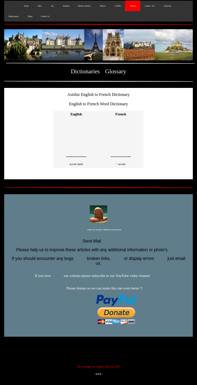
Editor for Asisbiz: (98, 230)
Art (52, 6)
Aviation (66, 6)
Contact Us (45, 16)
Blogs (29, 16)
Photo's (102, 6)
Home (26, 6)
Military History (84, 6)
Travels (132, 6)
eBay (39, 6)
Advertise (167, 6)
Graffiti (117, 6)
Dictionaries (85, 71)
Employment (13, 16)
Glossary (115, 71)
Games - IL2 (149, 6)
